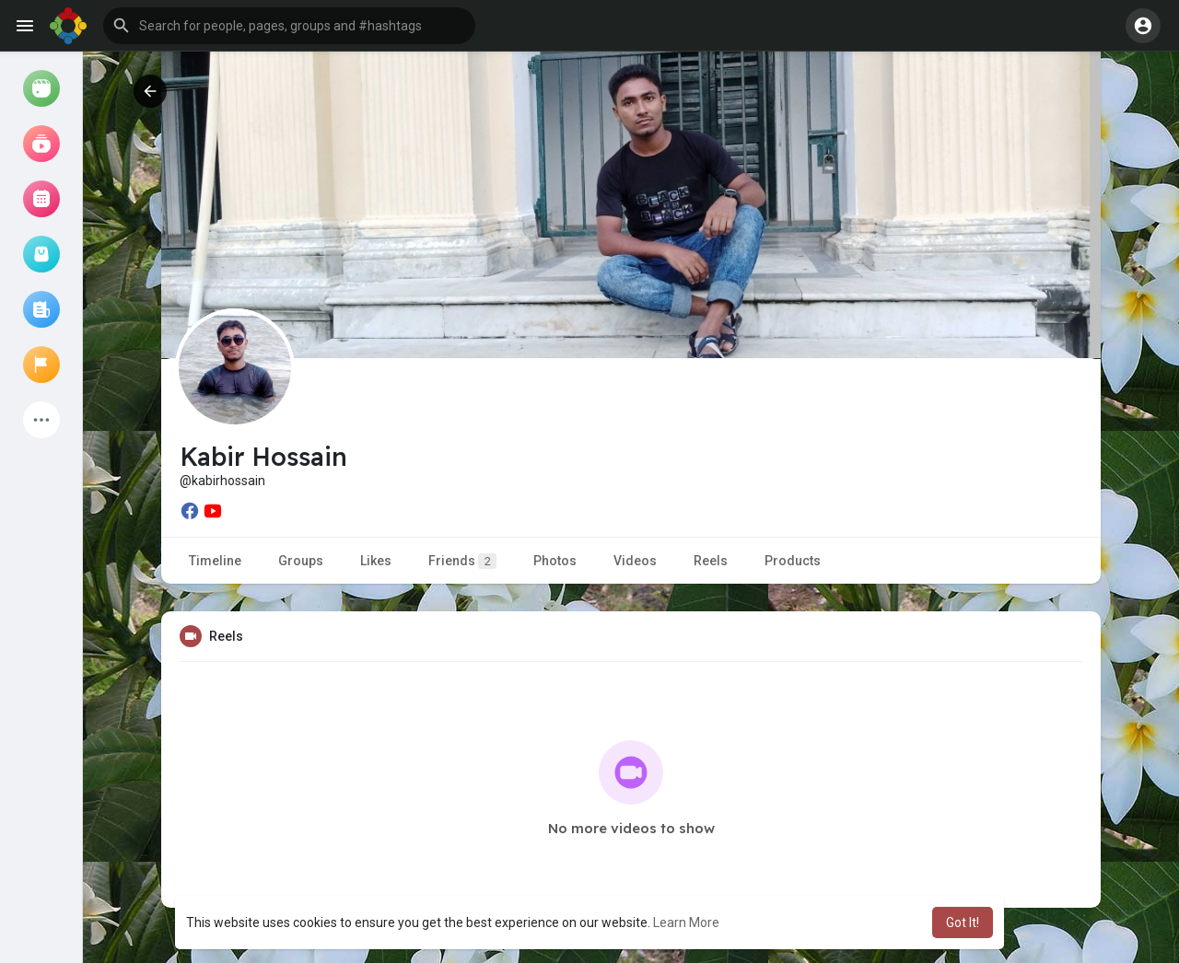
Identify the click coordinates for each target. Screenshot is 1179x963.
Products (793, 560)
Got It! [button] (962, 922)
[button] (289, 25)
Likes (375, 560)
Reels (711, 560)
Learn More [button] (686, 922)
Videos (635, 560)
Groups (300, 560)
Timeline (215, 560)
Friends (462, 561)
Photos (555, 560)
